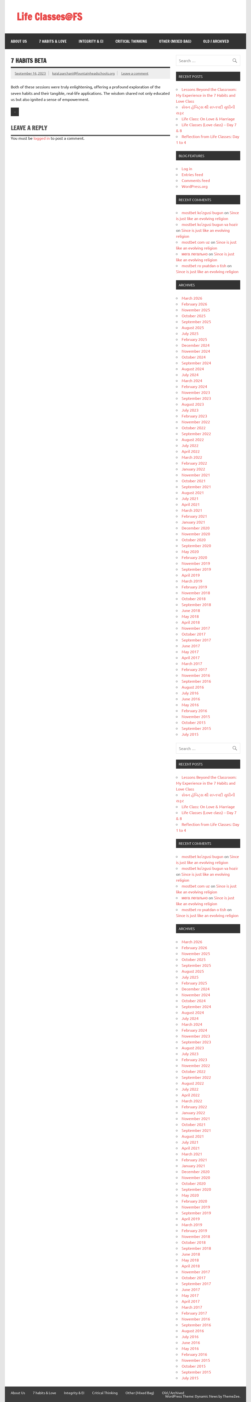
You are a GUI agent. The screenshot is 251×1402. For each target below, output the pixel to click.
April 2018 (191, 622)
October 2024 (194, 356)
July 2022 (190, 445)
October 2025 (194, 315)
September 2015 (196, 728)
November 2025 (196, 309)
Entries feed (192, 174)
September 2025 (196, 321)
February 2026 (194, 303)
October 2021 (194, 480)
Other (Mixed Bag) (175, 41)
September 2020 (196, 545)
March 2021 (192, 510)
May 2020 (190, 551)
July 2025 (190, 333)
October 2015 (194, 722)
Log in (187, 168)
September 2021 (196, 486)
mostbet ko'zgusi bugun (202, 212)
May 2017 (190, 651)
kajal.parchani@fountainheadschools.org (83, 73)
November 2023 (196, 392)
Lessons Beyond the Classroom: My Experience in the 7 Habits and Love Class (206, 95)
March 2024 (192, 380)
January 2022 (193, 468)
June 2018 (191, 610)
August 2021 (193, 492)
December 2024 (196, 345)
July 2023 (190, 409)
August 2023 (193, 404)
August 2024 (193, 368)
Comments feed (196, 180)
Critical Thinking (131, 41)
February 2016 (194, 710)
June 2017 (191, 645)
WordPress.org (195, 186)
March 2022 (192, 457)
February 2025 (194, 339)
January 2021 (193, 521)
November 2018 (196, 592)
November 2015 (196, 716)
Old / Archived (216, 41)
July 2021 (190, 498)
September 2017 (196, 639)
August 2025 (193, 327)
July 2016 (190, 692)
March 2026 (192, 297)
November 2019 (196, 563)
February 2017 (194, 669)
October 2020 (194, 539)
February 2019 (194, 586)
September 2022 (196, 433)
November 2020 (196, 533)
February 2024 (194, 386)
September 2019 (196, 569)
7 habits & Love (53, 41)
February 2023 (194, 415)
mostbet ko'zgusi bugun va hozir (210, 224)
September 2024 (196, 362)
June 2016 (191, 698)
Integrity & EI (91, 41)
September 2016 (196, 681)
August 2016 (193, 686)
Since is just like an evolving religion (207, 271)
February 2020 (194, 557)
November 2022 (196, 421)
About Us (19, 41)
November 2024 (196, 350)
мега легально (195, 253)
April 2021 (191, 504)
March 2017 (192, 663)
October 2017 (194, 633)
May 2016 (190, 704)
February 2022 (194, 462)
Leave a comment (135, 73)
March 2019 (192, 580)
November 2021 (196, 474)
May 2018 (190, 616)
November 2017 (196, 627)
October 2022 (194, 427)
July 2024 (190, 374)
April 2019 (191, 574)
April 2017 (191, 657)
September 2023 (196, 398)
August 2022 (193, 439)
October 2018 (194, 598)
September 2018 (196, 604)
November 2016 (196, 675)
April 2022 (191, 451)
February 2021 (194, 516)
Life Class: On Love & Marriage (208, 118)
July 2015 (190, 734)
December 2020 (196, 527)
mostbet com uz (196, 241)
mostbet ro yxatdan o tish (204, 265)
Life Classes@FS (49, 17)
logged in (42, 138)
